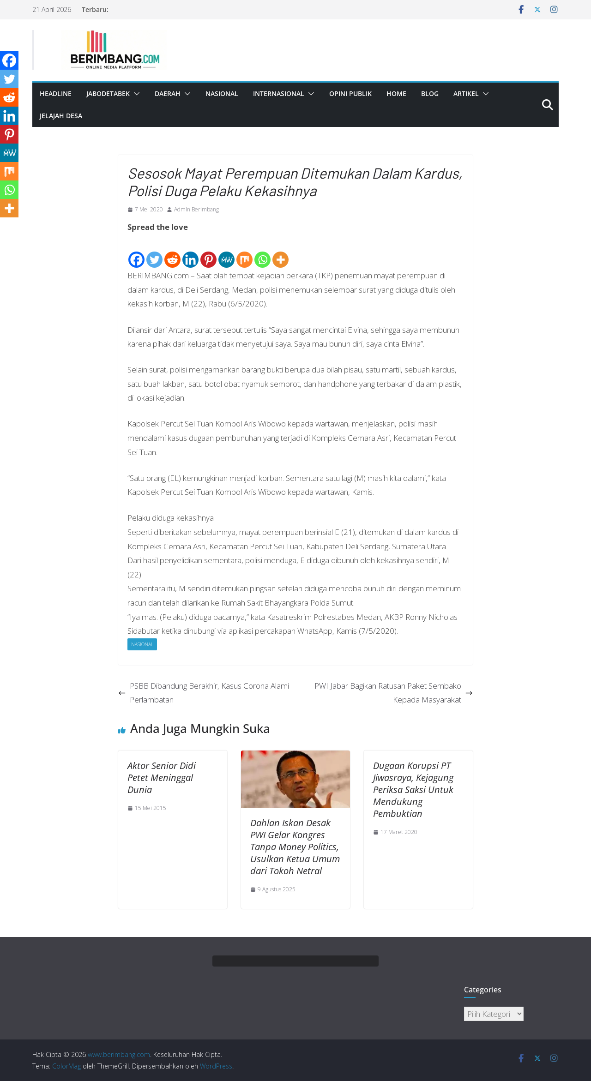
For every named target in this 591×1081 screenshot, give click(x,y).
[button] (135, 93)
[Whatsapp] (262, 252)
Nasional (221, 93)
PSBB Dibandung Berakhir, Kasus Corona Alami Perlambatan (203, 692)
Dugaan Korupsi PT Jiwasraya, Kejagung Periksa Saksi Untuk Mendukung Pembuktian (413, 789)
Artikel (466, 93)
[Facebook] (136, 252)
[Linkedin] (190, 252)
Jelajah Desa (61, 115)
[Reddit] (172, 252)
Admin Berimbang (196, 209)
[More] (280, 252)
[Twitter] (154, 252)
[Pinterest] (208, 252)
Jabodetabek (108, 93)
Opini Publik (350, 93)
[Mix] (244, 252)
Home (396, 93)
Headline (56, 93)
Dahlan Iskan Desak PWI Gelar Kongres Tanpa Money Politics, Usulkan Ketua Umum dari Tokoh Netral (295, 847)
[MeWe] (226, 252)
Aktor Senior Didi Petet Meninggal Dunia (161, 777)
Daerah (168, 93)
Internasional (278, 93)
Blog (430, 93)
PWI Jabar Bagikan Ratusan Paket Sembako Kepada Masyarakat (393, 692)
